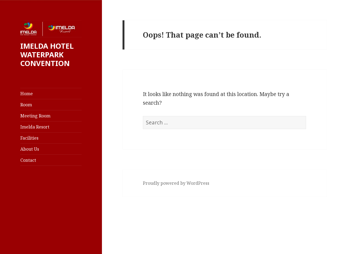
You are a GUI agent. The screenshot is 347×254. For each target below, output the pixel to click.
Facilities (29, 138)
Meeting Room (35, 116)
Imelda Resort (34, 127)
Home (26, 94)
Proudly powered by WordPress (176, 183)
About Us (29, 149)
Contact (28, 160)
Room (26, 105)
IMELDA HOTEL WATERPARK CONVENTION (47, 54)
